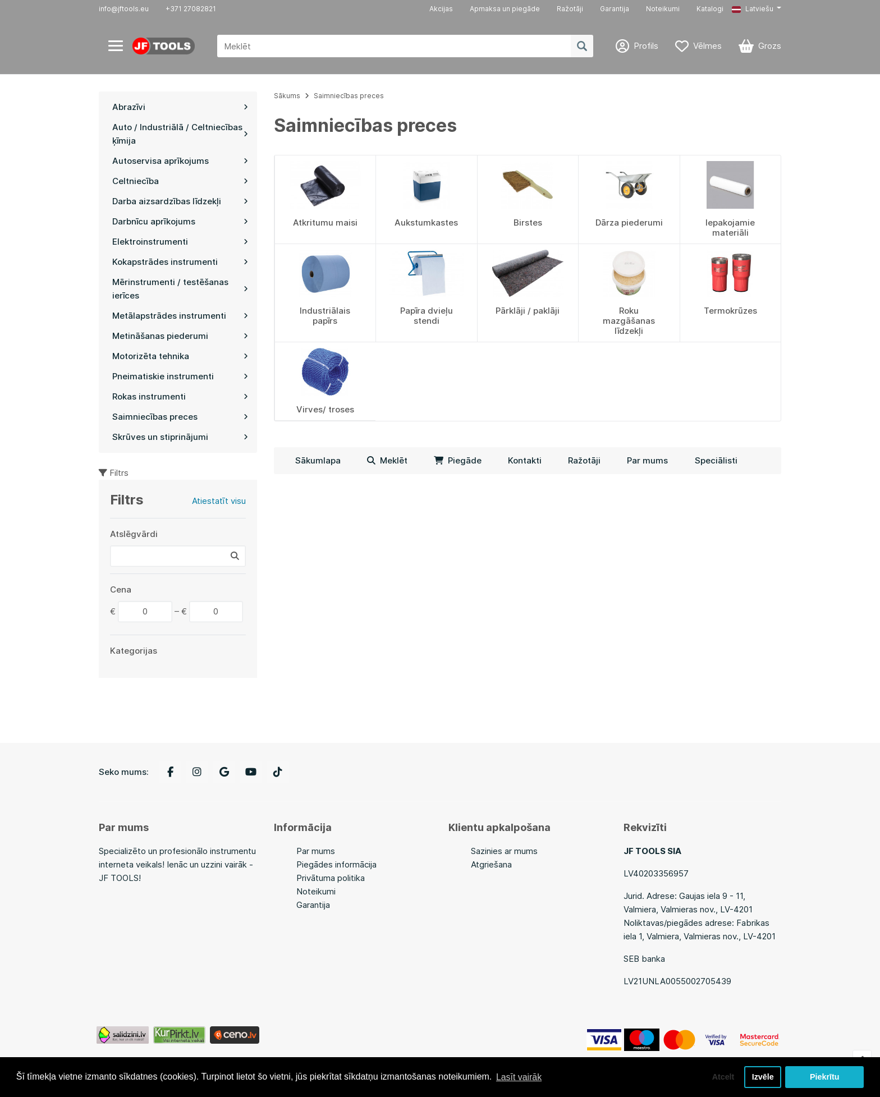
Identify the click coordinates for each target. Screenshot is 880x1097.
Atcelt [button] (722, 1076)
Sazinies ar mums (504, 851)
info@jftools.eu (124, 8)
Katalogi (709, 8)
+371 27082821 (191, 8)
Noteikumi (663, 8)
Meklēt (387, 460)
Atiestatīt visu (219, 500)
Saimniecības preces (349, 95)
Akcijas (441, 8)
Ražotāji (570, 8)
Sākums (287, 95)
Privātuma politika (330, 878)
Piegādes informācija (336, 864)
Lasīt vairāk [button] (519, 1076)
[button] (756, 8)
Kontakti (525, 460)
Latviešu (752, 8)
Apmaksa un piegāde (505, 8)
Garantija (614, 8)
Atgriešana (491, 864)
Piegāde (458, 460)
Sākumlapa (318, 460)
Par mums (647, 460)
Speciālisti (716, 460)
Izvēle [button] (762, 1076)
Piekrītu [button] (825, 1076)
